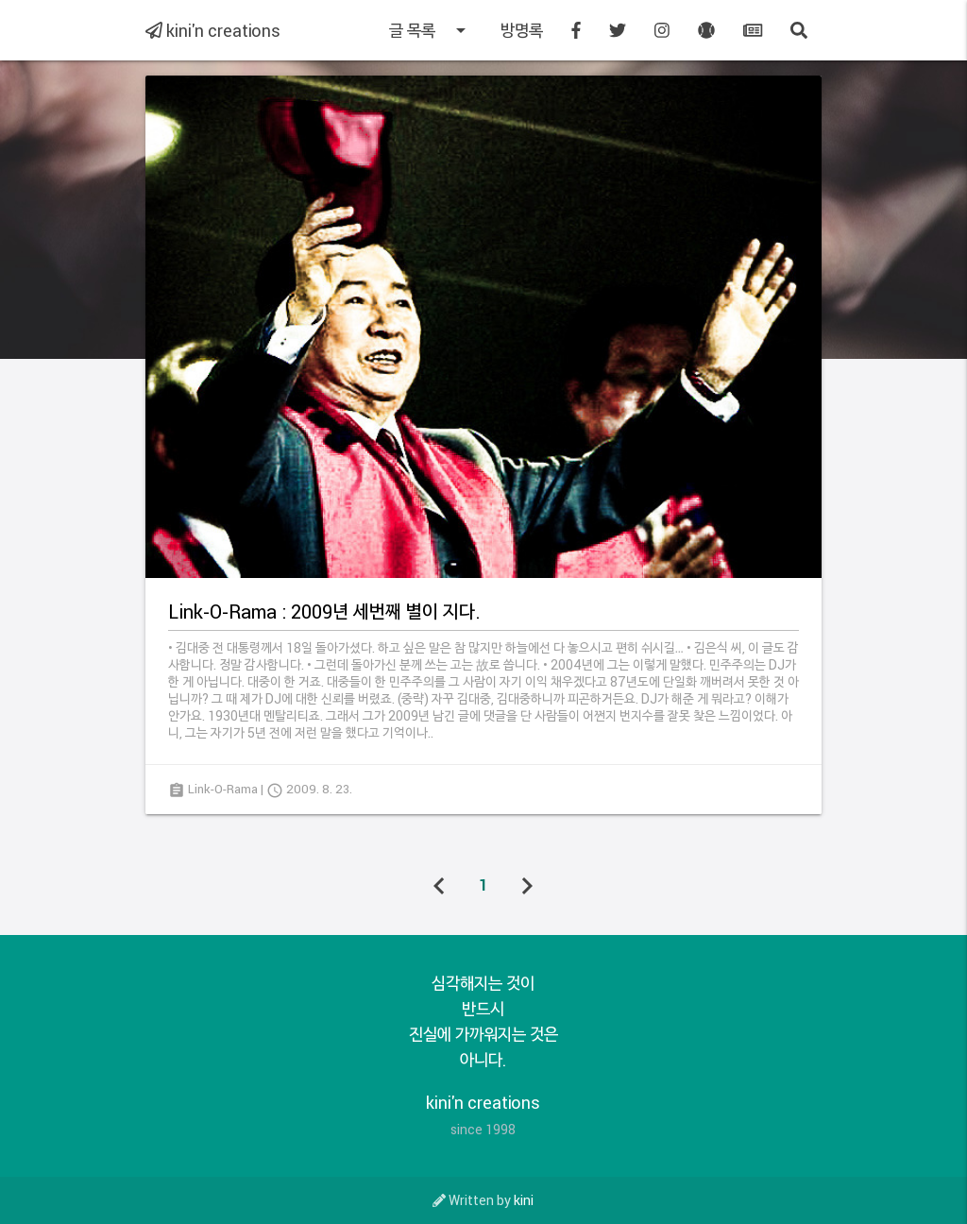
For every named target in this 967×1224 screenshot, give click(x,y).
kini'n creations (212, 30)
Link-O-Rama (223, 788)
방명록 (521, 30)
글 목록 (430, 30)
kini (524, 1200)
